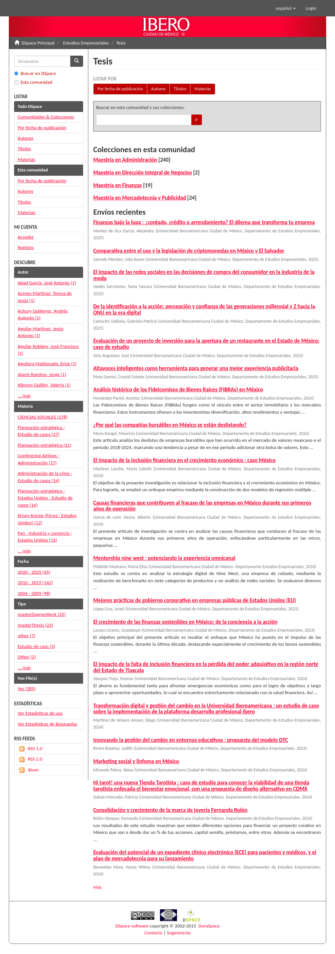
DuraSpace (209, 926)
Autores (158, 89)
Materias (202, 89)
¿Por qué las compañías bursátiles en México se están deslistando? (170, 425)
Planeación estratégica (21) (44, 445)
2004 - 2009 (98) (34, 593)
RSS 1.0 (30, 749)
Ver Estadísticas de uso (40, 713)
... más (24, 396)
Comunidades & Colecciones (46, 117)
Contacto (154, 933)
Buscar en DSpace (35, 73)
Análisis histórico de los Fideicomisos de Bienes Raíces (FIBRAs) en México (178, 389)
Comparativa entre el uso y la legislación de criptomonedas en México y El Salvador (188, 250)
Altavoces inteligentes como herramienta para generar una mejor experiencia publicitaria (195, 368)
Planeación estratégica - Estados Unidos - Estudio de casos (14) (45, 498)
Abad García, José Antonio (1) (47, 283)
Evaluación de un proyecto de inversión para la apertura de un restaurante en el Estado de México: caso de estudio (206, 344)
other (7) (26, 636)
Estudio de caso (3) (36, 646)
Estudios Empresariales (86, 43)
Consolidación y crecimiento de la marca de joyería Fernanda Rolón (170, 810)
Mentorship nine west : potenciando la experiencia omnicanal (164, 558)
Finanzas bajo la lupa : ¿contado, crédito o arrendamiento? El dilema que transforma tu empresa (204, 222)
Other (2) (27, 657)
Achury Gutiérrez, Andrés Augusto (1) (43, 314)
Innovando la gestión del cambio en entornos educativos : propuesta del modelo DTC (190, 740)
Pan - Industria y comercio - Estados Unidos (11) (45, 536)
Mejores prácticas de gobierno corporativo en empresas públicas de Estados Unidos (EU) (194, 600)
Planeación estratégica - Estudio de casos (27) (41, 430)
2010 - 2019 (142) (35, 582)
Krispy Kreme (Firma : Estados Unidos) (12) (47, 519)
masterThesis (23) (35, 625)
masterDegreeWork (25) (42, 614)
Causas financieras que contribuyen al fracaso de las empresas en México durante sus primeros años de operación (202, 506)
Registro (26, 247)
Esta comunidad (33, 82)
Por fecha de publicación (120, 89)
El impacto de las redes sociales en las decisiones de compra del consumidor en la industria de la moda (203, 275)
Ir (196, 119)
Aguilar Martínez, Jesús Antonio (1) (40, 332)
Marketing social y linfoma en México (136, 761)
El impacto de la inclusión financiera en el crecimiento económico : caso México (184, 460)
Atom (28, 770)
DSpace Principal (38, 43)
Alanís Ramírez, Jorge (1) (42, 374)
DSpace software (132, 926)
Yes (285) (27, 689)
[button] (286, 8)
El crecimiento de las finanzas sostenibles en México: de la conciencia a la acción (185, 622)
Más (97, 887)
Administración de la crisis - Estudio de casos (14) (45, 476)
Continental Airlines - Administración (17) (38, 459)
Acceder (26, 237)
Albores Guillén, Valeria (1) (44, 385)
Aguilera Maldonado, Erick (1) (47, 364)
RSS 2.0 (30, 759)
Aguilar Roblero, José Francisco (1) (48, 349)
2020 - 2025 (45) (34, 572)
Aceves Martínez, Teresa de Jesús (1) (45, 296)
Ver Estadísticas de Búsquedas (47, 724)
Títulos (180, 89)
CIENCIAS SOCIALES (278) (42, 417)
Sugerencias (178, 933)
